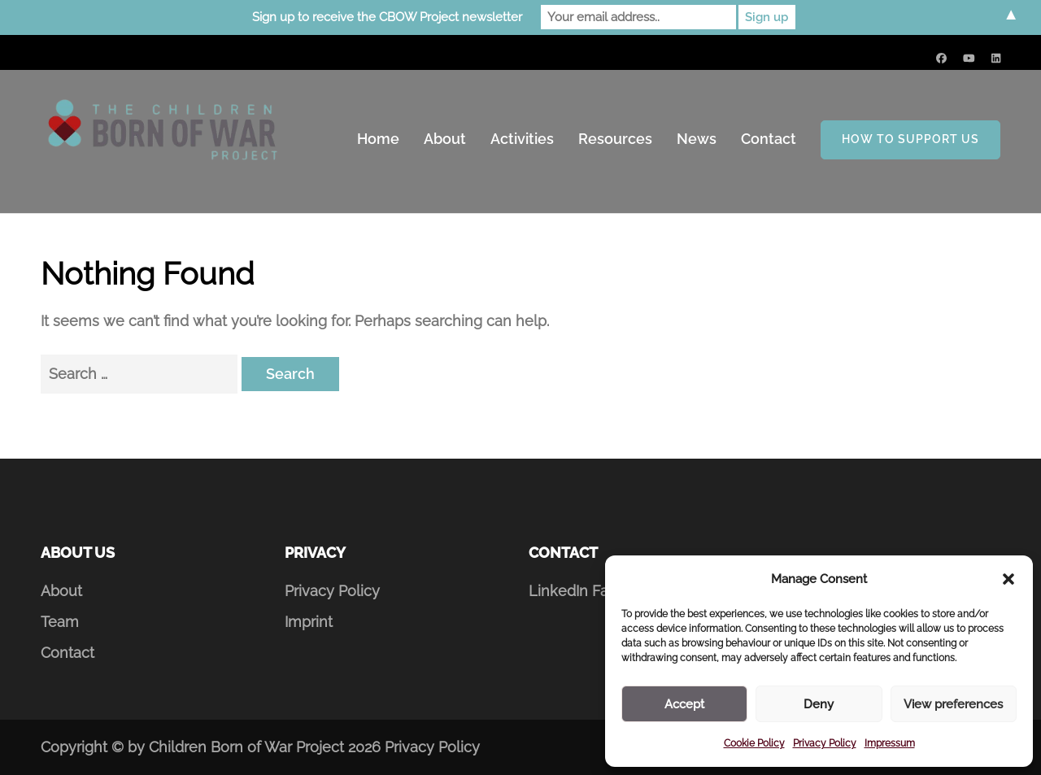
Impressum (890, 743)
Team (60, 621)
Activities (522, 138)
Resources (615, 138)
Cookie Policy (754, 743)
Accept (684, 704)
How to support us (910, 139)
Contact (768, 138)
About (445, 138)
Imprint (309, 621)
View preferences (953, 704)
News (697, 138)
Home (378, 138)
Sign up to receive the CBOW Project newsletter (387, 17)
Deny (819, 704)
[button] (1008, 579)
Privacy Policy (824, 743)
